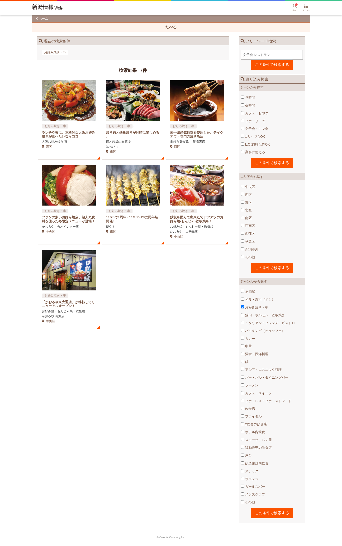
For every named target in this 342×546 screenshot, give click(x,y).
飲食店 (248, 409)
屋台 (246, 455)
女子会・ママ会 (254, 129)
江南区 (248, 226)
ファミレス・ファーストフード (266, 401)
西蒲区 (248, 233)
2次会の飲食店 (254, 424)
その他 (248, 257)
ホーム (43, 18)
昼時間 (248, 97)
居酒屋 (248, 292)
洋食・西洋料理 (254, 354)
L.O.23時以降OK (255, 144)
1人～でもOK (253, 136)
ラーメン (249, 385)
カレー (248, 338)
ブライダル (251, 416)
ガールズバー (253, 486)
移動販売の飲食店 (256, 448)
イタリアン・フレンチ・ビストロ (268, 323)
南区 (246, 218)
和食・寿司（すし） (258, 299)
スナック (249, 471)
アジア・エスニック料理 (261, 370)
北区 (246, 210)
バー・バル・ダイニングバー (264, 377)
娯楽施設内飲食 (254, 463)
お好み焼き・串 (254, 307)
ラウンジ (249, 479)
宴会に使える (253, 152)
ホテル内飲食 (253, 432)
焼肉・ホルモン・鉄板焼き (263, 315)
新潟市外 (249, 249)
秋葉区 (248, 241)
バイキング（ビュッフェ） (263, 331)
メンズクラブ (253, 494)
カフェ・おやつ (254, 113)
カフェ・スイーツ (256, 393)
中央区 (248, 187)
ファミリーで (253, 121)
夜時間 (248, 105)
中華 (246, 346)
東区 (246, 202)
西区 (246, 195)
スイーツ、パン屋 (256, 440)
